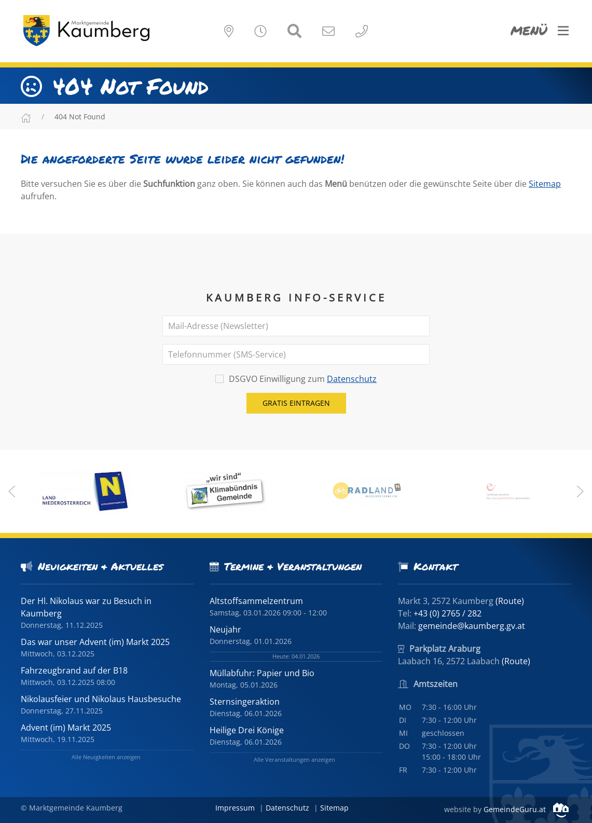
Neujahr (225, 629)
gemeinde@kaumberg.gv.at (471, 626)
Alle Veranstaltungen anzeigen (294, 759)
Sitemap (545, 183)
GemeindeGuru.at (526, 809)
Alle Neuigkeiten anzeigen (106, 757)
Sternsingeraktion (245, 701)
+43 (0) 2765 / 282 (447, 613)
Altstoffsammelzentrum (256, 601)
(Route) (509, 601)
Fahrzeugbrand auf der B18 (74, 670)
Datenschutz (352, 379)
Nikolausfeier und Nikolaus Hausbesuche (101, 699)
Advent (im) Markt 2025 (66, 727)
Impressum (235, 808)
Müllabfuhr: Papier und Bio (262, 673)
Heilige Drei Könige (247, 730)
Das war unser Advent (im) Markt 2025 (95, 642)
